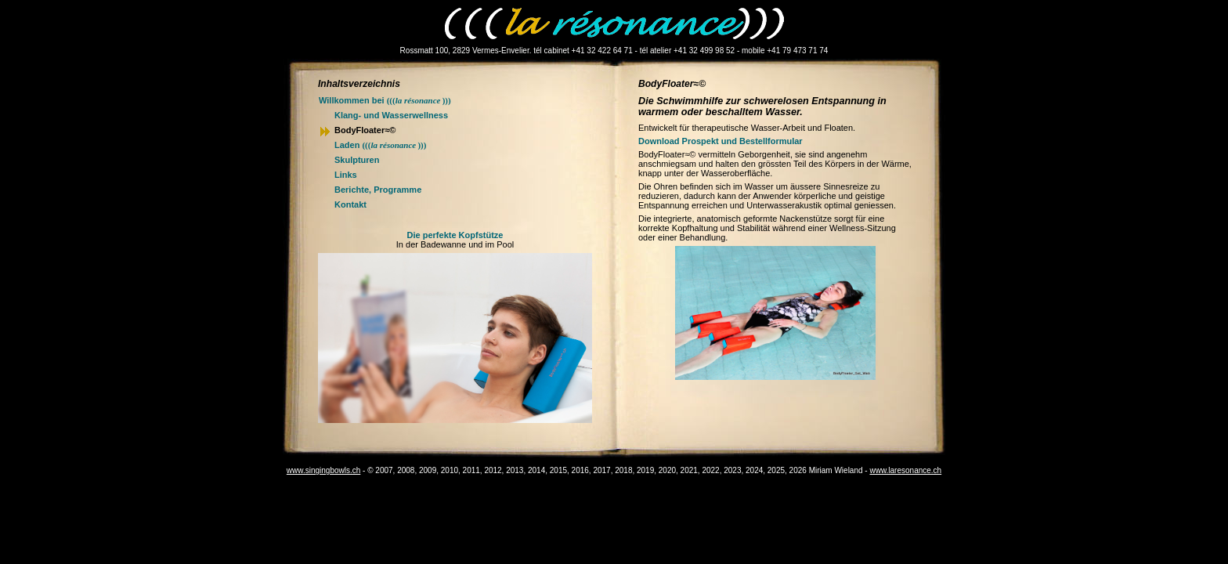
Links (345, 174)
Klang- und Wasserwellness (391, 115)
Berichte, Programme (377, 189)
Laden (380, 145)
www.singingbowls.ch (324, 470)
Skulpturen (356, 159)
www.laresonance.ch (905, 470)
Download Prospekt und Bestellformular (720, 141)
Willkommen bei (385, 100)
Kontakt (350, 204)
